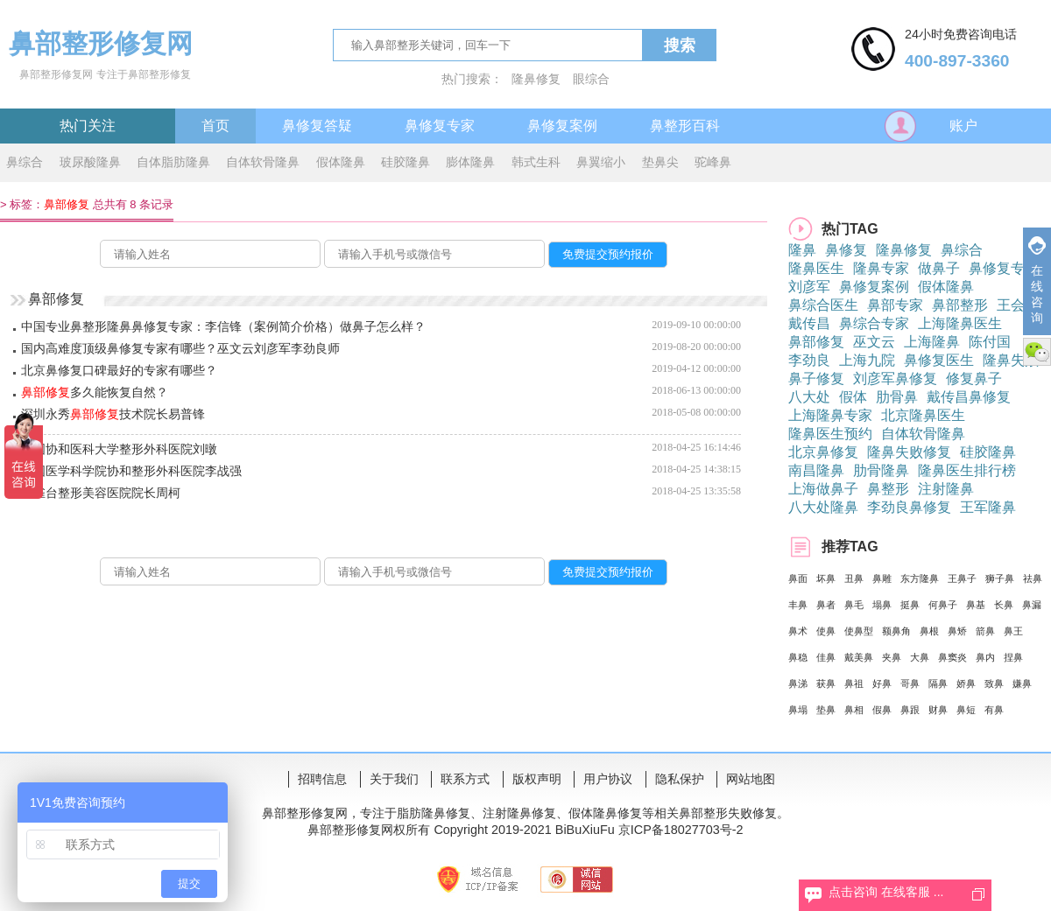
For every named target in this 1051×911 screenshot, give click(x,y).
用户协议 (607, 779)
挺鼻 (910, 604)
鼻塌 (798, 709)
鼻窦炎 (952, 657)
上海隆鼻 (932, 341)
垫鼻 (826, 709)
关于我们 (394, 779)
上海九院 (867, 360)
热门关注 (88, 125)
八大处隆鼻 (823, 507)
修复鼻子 (974, 378)
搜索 (679, 45)
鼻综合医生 (823, 305)
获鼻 (826, 683)
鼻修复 (846, 249)
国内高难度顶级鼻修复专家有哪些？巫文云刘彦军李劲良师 (180, 348)
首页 (215, 125)
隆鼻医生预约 (830, 433)
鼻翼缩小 (600, 162)
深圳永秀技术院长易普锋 (113, 414)
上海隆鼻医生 (960, 323)
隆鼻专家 (881, 268)
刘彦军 (809, 286)
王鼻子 (962, 578)
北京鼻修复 (823, 452)
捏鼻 (1013, 657)
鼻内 (985, 657)
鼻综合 (24, 162)
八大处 (809, 396)
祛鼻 (1032, 578)
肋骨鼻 (897, 396)
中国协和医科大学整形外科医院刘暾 (119, 449)
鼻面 (798, 578)
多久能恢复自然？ (94, 392)
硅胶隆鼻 (405, 162)
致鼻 (994, 683)
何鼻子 (942, 604)
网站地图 (750, 779)
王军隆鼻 (988, 507)
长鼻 (1003, 604)
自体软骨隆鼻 (263, 162)
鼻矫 (957, 631)
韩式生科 (536, 162)
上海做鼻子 (823, 488)
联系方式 (465, 779)
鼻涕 (798, 683)
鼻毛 (854, 604)
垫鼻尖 (660, 162)
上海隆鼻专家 (830, 415)
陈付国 (990, 341)
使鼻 (826, 631)
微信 (1037, 352)
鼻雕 (882, 578)
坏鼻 (826, 578)
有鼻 (994, 709)
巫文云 (874, 341)
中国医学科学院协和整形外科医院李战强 (131, 471)
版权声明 (536, 779)
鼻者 (826, 604)
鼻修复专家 (440, 125)
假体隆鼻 (340, 162)
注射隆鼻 (946, 488)
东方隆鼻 (919, 578)
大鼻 (919, 657)
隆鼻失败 (1011, 360)
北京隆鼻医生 (923, 415)
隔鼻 (938, 683)
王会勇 (1018, 305)
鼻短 (966, 709)
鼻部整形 (960, 305)
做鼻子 (939, 268)
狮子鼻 (999, 578)
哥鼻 (910, 683)
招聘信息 (322, 779)
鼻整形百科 (685, 125)
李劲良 (809, 360)
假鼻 (882, 709)
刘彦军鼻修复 (895, 378)
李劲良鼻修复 (909, 507)
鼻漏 (1031, 604)
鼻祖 (854, 683)
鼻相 (854, 709)
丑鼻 (854, 578)
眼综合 (591, 79)
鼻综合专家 (874, 323)
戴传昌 (809, 323)
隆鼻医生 (816, 268)
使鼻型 (858, 631)
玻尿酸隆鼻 (90, 162)
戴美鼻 (858, 657)
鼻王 (1013, 631)
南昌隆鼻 (816, 470)
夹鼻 (891, 657)
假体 (853, 396)
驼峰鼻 (713, 162)
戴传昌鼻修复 (969, 396)
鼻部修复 (816, 341)
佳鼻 (826, 657)
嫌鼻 (1022, 683)
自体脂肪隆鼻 (173, 162)
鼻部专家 (895, 305)
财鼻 (938, 709)
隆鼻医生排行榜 (967, 470)
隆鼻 (802, 249)
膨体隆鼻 (470, 162)
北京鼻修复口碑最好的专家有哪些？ (119, 370)
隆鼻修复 (536, 79)
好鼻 (882, 683)
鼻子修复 (816, 378)
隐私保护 (679, 779)
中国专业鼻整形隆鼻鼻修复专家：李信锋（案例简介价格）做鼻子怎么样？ (223, 326)
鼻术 (798, 631)
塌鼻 (882, 604)
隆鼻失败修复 (909, 452)
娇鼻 (966, 683)
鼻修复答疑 (317, 125)
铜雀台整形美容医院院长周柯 (100, 493)
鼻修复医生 (939, 360)
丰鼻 (798, 604)
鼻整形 (888, 488)
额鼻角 (896, 631)
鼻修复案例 (562, 125)
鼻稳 (798, 657)
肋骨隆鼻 (881, 470)
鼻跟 (910, 709)
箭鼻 (985, 631)
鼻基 (975, 604)
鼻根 (929, 631)
